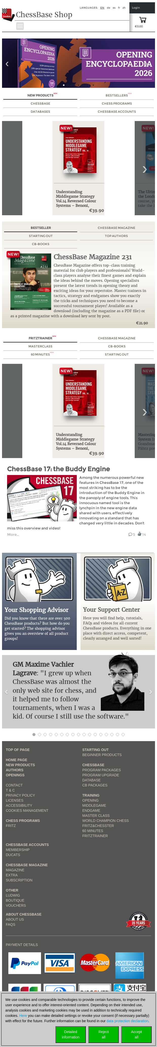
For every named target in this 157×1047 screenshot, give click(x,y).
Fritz (11, 826)
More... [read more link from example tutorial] (13, 534)
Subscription (19, 880)
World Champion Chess (105, 821)
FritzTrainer (95, 836)
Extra (12, 875)
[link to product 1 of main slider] (78, 63)
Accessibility (19, 805)
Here (23, 1016)
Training (91, 795)
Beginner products (102, 755)
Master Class (96, 816)
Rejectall (104, 1034)
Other (12, 890)
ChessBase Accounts (117, 111)
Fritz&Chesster (98, 826)
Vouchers (16, 905)
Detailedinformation (70, 1034)
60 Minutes (42, 354)
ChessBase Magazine (116, 228)
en (102, 7)
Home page (16, 760)
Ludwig (13, 895)
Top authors (116, 236)
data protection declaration (127, 1021)
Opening (90, 800)
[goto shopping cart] (143, 19)
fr (119, 7)
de (108, 7)
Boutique (15, 900)
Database (91, 780)
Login (136, 7)
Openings (15, 775)
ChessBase (40, 103)
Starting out (41, 236)
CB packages (94, 785)
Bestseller (41, 228)
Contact (14, 785)
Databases (40, 111)
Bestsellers (119, 95)
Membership (18, 850)
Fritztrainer (42, 338)
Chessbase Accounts (27, 845)
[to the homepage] (8, 11)
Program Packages (101, 770)
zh (124, 7)
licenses (14, 800)
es (114, 7)
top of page (18, 750)
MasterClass (40, 346)
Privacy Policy (20, 795)
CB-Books (40, 244)
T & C (10, 790)
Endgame (91, 810)
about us (15, 919)
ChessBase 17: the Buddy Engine (58, 469)
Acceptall (136, 1034)
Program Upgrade (100, 775)
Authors (14, 770)
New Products (42, 95)
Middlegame (94, 805)
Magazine (15, 870)
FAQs (10, 924)
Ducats (13, 855)
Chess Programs (117, 103)
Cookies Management (27, 810)
